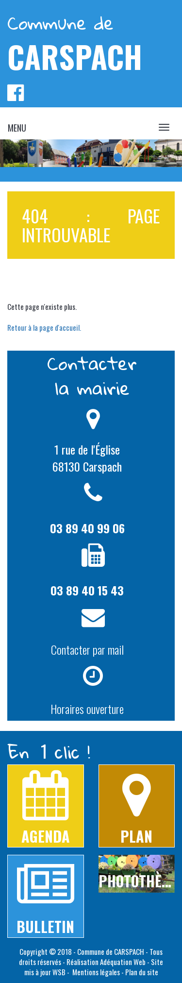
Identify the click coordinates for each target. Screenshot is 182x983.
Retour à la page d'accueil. (44, 327)
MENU (17, 127)
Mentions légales (95, 971)
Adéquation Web (123, 961)
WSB (59, 971)
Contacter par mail (87, 649)
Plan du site (141, 971)
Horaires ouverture (87, 708)
